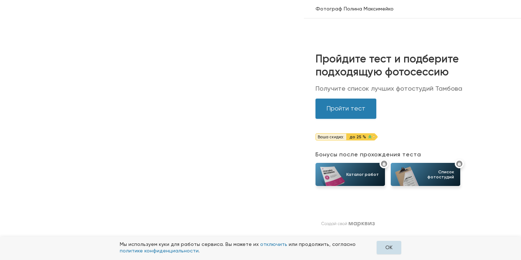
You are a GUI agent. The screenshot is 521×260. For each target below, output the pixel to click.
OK (389, 247)
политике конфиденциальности (159, 251)
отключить (273, 244)
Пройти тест (345, 108)
